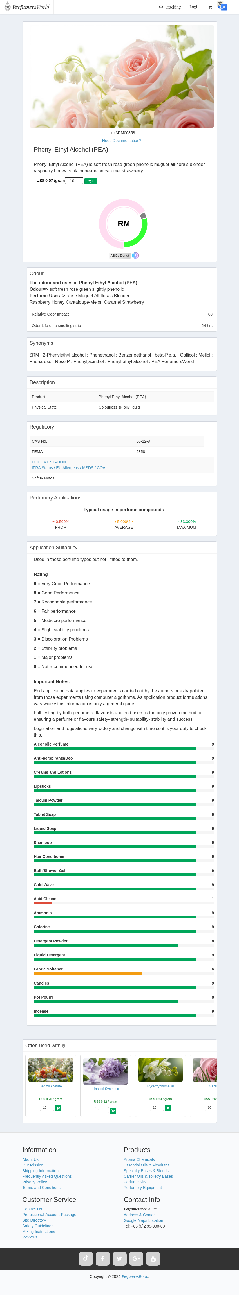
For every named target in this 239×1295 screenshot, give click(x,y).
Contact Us (32, 1209)
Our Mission (33, 1165)
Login (194, 7)
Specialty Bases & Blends (146, 1170)
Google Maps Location (143, 1220)
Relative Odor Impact (122, 314)
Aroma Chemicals (139, 1159)
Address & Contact (140, 1215)
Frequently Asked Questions (47, 1176)
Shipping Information (41, 1170)
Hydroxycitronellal (160, 1086)
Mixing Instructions (39, 1231)
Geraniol (215, 1086)
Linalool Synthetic (105, 1089)
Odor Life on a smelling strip (122, 325)
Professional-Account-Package (49, 1214)
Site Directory (34, 1220)
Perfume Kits (135, 1182)
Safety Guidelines (38, 1226)
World (30, 7)
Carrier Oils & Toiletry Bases (148, 1176)
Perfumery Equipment (143, 1187)
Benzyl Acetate (50, 1086)
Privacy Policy (35, 1182)
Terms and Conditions (42, 1187)
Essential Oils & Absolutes (147, 1165)
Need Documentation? (121, 140)
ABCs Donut (120, 256)
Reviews (30, 1237)
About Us (31, 1159)
